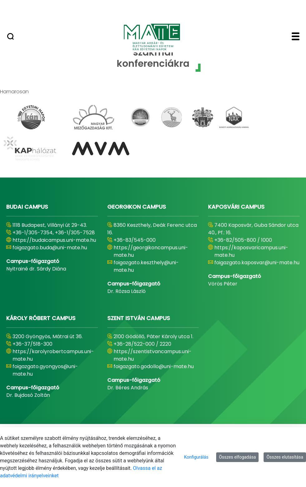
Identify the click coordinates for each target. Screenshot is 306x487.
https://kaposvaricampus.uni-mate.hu (251, 251)
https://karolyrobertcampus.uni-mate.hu (53, 355)
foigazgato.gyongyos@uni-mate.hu (45, 370)
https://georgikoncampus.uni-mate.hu (151, 251)
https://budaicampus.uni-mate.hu (54, 240)
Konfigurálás (196, 457)
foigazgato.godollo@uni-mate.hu (154, 366)
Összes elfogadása (237, 457)
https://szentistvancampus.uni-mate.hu (153, 355)
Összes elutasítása (284, 457)
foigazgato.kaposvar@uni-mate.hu (256, 262)
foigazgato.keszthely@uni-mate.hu (146, 266)
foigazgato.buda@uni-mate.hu (49, 247)
